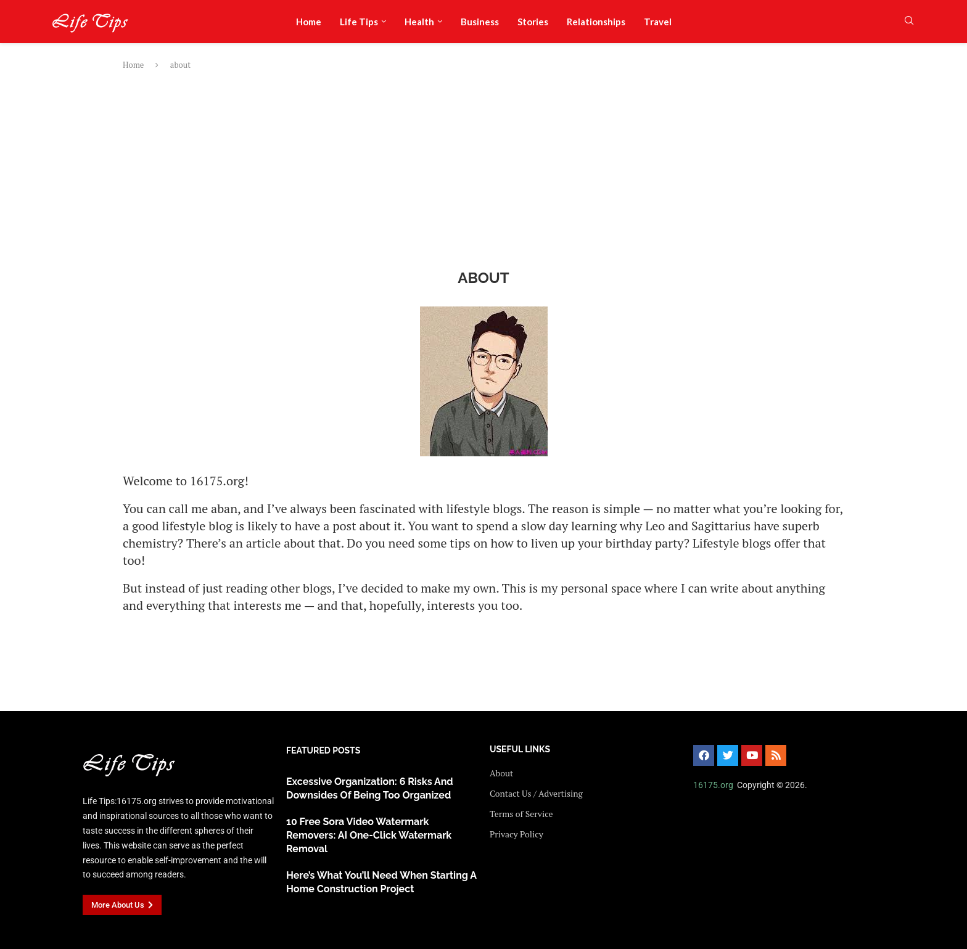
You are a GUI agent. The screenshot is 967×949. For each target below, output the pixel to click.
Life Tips (359, 21)
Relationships (596, 21)
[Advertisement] (483, 169)
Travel (658, 21)
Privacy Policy (516, 834)
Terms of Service (521, 814)
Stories (532, 21)
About (501, 773)
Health (419, 21)
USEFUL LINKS (520, 749)
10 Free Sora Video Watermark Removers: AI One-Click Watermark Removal (368, 835)
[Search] (909, 22)
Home (308, 21)
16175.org (713, 785)
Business (480, 21)
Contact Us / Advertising (536, 793)
